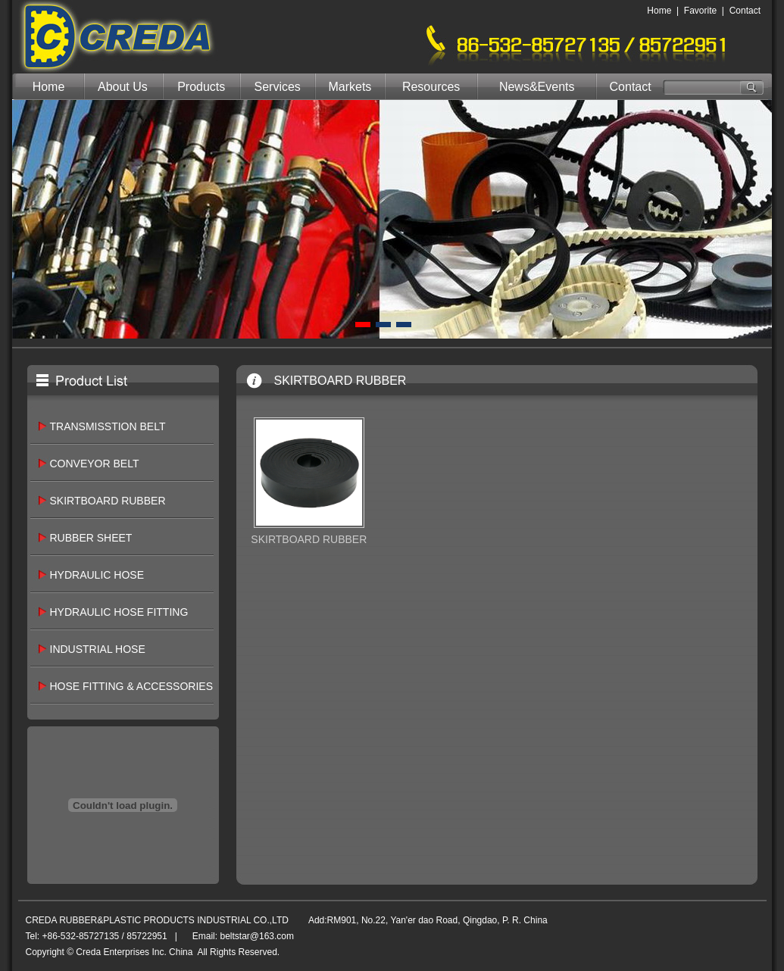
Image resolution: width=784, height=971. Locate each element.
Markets (349, 86)
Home (659, 10)
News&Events (537, 86)
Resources (431, 86)
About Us (123, 86)
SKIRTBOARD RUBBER (108, 501)
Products (201, 86)
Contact (745, 10)
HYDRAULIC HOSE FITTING (119, 612)
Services (278, 86)
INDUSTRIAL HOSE (97, 649)
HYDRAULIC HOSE (97, 575)
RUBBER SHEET (91, 538)
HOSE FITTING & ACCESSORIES (131, 686)
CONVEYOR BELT (94, 463)
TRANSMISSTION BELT (108, 426)
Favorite (700, 10)
